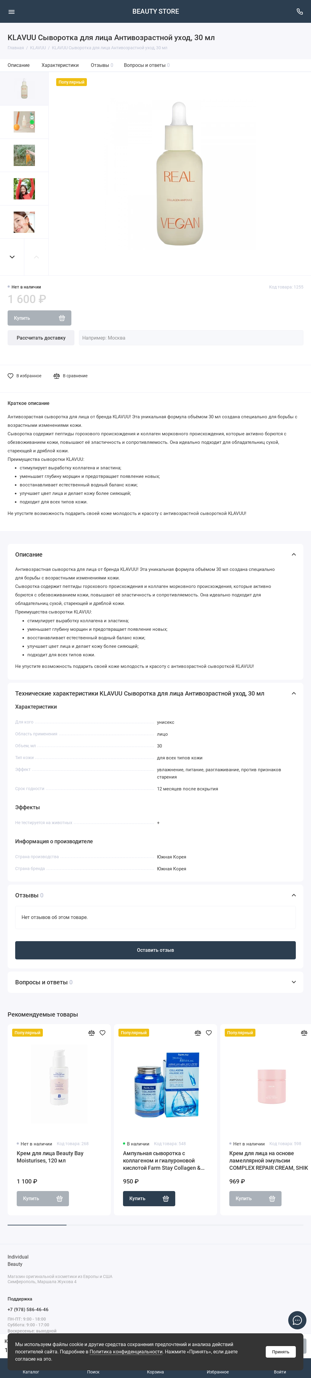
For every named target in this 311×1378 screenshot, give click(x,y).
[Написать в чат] (297, 1320)
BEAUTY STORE (155, 11)
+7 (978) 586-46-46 (28, 1309)
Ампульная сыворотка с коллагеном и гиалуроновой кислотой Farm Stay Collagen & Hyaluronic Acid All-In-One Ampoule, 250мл (162, 1161)
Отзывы (102, 65)
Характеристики (60, 65)
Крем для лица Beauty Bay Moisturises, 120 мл (50, 1157)
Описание (18, 65)
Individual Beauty (18, 1260)
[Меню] (11, 11)
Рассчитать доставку (41, 338)
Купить (149, 1199)
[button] (12, 257)
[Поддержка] (299, 11)
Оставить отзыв (155, 950)
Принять (280, 1351)
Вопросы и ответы (147, 65)
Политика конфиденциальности (126, 1352)
